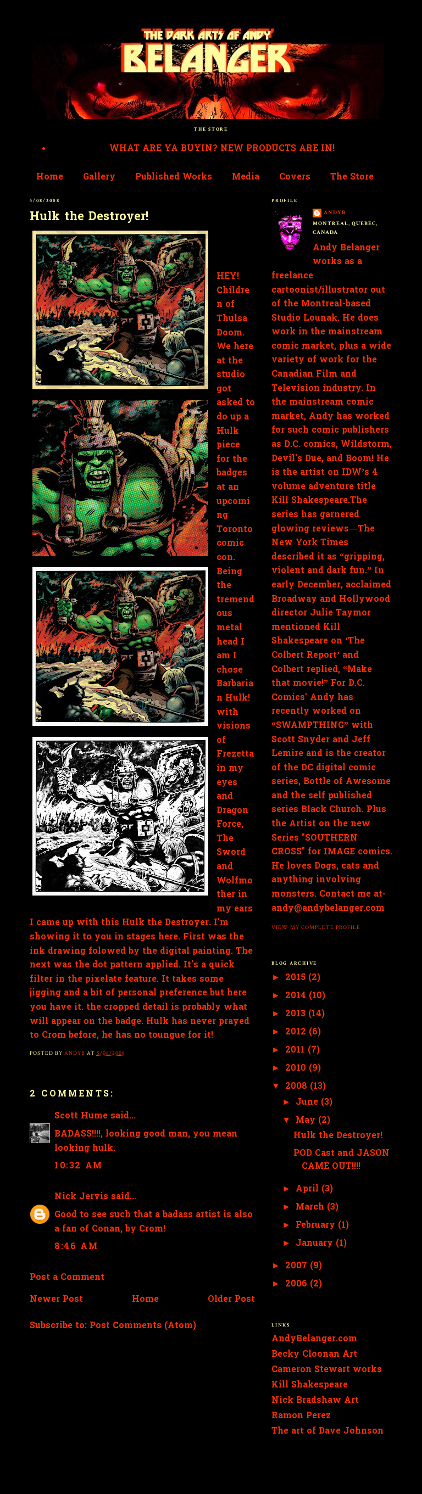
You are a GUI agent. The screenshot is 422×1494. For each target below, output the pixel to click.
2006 (297, 1284)
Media (245, 177)
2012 (297, 1032)
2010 (297, 1068)
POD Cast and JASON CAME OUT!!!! (341, 1160)
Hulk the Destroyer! (337, 1136)
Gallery (99, 177)
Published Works (173, 177)
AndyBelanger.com (314, 1339)
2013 (296, 1014)
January (316, 1243)
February (317, 1225)
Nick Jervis (81, 1197)
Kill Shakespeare (309, 1385)
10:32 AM (78, 1166)
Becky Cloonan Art (314, 1354)
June (308, 1102)
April (308, 1189)
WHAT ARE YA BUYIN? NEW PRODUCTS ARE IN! (222, 148)
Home (49, 177)
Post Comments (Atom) (143, 1326)
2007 (297, 1266)
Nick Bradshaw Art (315, 1400)
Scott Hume (81, 1116)
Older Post (231, 1299)
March (311, 1207)
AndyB (335, 212)
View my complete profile (315, 927)
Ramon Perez (301, 1416)
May (307, 1120)
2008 (297, 1086)
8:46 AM (76, 1247)
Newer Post (56, 1299)
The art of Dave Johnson (327, 1431)
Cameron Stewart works (326, 1370)
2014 (297, 996)
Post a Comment (67, 1277)
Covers (294, 177)
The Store (352, 177)
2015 (296, 977)
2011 (296, 1050)
